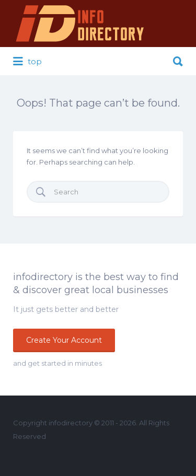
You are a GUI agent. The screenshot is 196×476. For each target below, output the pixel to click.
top (27, 61)
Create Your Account (64, 340)
